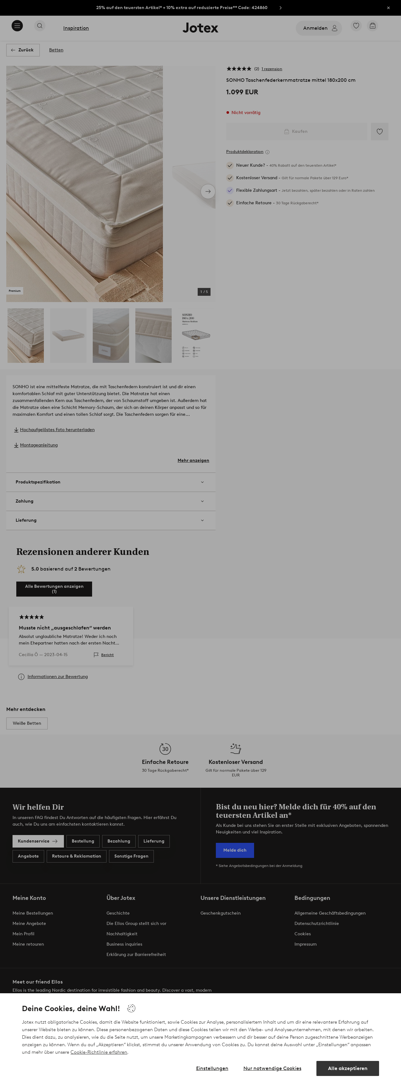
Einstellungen (212, 1068)
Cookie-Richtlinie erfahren (98, 1052)
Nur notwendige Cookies (272, 1068)
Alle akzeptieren (347, 1068)
